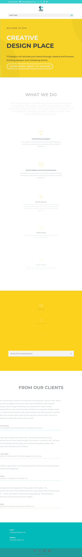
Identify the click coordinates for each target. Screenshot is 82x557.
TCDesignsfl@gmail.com (18, 532)
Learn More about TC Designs (29, 65)
